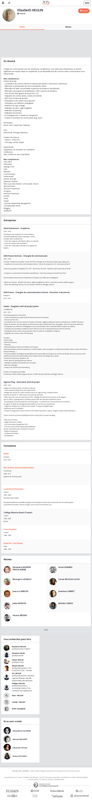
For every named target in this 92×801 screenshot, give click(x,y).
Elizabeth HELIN (18, 653)
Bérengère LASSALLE (22, 579)
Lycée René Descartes (13, 489)
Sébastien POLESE (20, 748)
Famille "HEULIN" (19, 702)
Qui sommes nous (10, 777)
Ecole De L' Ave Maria (13, 543)
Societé (42, 777)
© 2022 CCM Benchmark (56, 779)
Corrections (43, 779)
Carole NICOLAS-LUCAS (69, 579)
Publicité (26, 777)
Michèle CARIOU (65, 603)
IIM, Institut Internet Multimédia (19, 467)
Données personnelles (53, 777)
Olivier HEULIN (17, 660)
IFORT (6, 453)
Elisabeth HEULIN (19, 646)
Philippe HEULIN (18, 683)
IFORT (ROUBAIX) (18, 709)
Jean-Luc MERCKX (20, 591)
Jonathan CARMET (66, 591)
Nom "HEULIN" (18, 695)
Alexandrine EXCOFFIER (22, 731)
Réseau (68, 27)
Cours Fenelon (10, 529)
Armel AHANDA (65, 567)
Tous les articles (33, 779)
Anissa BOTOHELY (20, 756)
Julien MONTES (19, 603)
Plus (46, 630)
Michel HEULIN (18, 666)
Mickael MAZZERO (20, 739)
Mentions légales (82, 777)
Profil (22, 27)
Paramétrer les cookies (68, 777)
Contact (19, 777)
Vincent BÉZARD (20, 615)
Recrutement (34, 777)
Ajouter (85, 11)
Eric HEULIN (16, 673)
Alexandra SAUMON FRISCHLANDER (22, 568)
